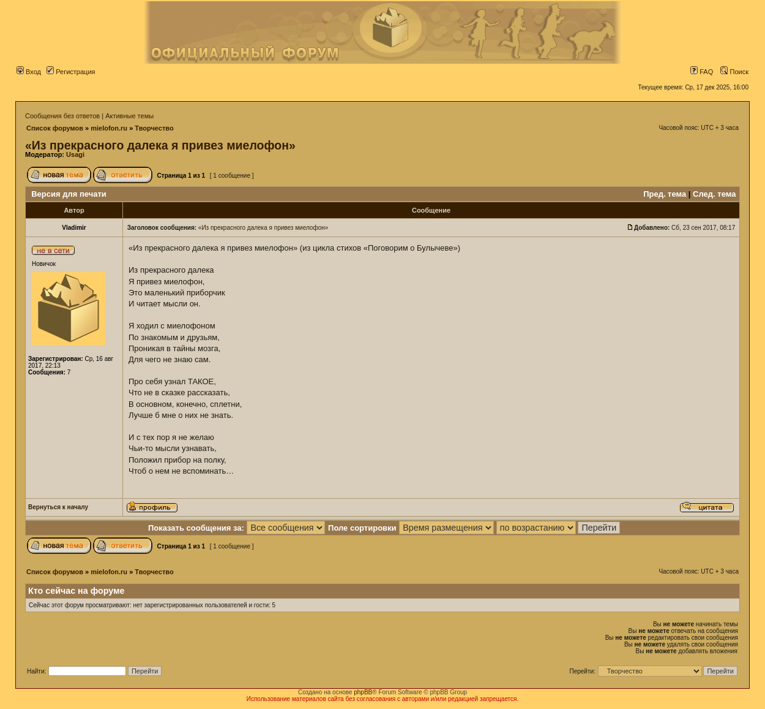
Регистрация (71, 71)
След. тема (714, 194)
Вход (29, 71)
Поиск (734, 71)
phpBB (363, 692)
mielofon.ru (109, 128)
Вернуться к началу (58, 507)
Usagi (75, 154)
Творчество (154, 128)
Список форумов (54, 128)
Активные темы (129, 115)
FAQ (701, 71)
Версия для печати (68, 194)
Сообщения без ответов (62, 115)
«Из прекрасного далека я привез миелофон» (160, 145)
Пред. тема (664, 194)
